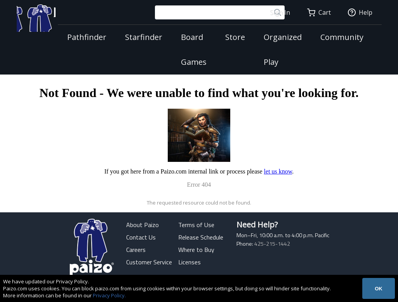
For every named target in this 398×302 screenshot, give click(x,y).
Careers (136, 249)
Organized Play (278, 49)
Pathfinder (82, 37)
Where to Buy (196, 249)
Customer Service (149, 262)
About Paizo (142, 224)
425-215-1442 (272, 244)
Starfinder (139, 37)
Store (231, 37)
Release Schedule (200, 237)
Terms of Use (196, 224)
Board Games (189, 49)
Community (337, 37)
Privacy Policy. (109, 295)
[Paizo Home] (32, 25)
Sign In (280, 12)
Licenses (189, 262)
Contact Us (141, 237)
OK (378, 289)
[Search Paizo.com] (209, 12)
